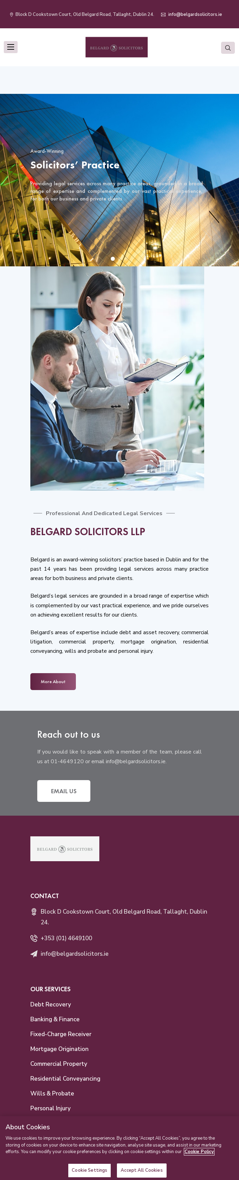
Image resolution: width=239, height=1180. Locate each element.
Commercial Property (58, 1064)
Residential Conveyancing (65, 1079)
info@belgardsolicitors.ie (194, 14)
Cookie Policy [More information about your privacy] (199, 1157)
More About (53, 681)
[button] (113, 259)
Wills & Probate (52, 1094)
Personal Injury (50, 1108)
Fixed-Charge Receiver (60, 1034)
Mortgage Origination (59, 1049)
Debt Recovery (50, 1005)
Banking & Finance (55, 1019)
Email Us (64, 791)
